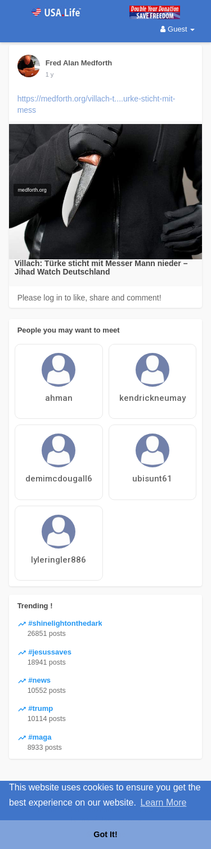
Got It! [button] (105, 834)
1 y (50, 74)
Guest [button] (177, 29)
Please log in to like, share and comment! (89, 297)
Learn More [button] (164, 802)
